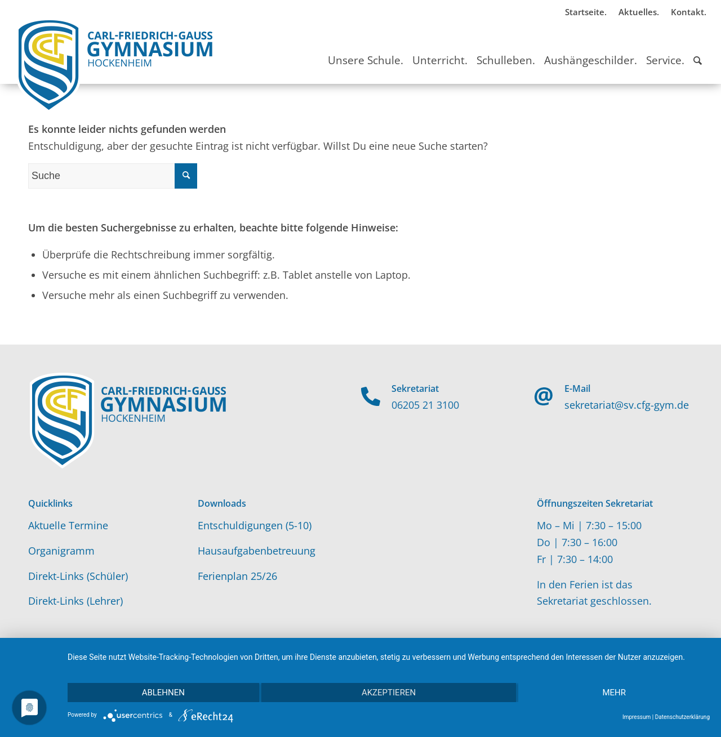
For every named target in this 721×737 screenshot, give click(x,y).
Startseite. (586, 11)
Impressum (636, 717)
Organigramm (61, 550)
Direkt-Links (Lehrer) (75, 601)
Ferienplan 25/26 (237, 576)
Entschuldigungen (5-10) (254, 525)
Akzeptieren (389, 692)
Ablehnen (163, 692)
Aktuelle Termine (68, 525)
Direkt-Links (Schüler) (78, 576)
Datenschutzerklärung (682, 717)
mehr (614, 692)
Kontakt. (688, 11)
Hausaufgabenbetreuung (256, 550)
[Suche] (697, 50)
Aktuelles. (638, 11)
